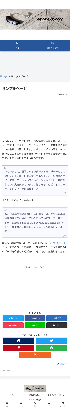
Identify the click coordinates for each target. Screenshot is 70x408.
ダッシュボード (57, 243)
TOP (13, 395)
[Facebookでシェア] (35, 318)
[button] (56, 325)
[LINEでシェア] (35, 325)
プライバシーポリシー (56, 395)
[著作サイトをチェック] (18, 341)
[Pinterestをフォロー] (18, 348)
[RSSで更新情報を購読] (35, 355)
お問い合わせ (35, 395)
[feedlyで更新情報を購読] (51, 348)
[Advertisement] (35, 116)
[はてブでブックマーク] (56, 318)
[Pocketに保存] (13, 325)
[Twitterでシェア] (13, 318)
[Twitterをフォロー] (51, 341)
